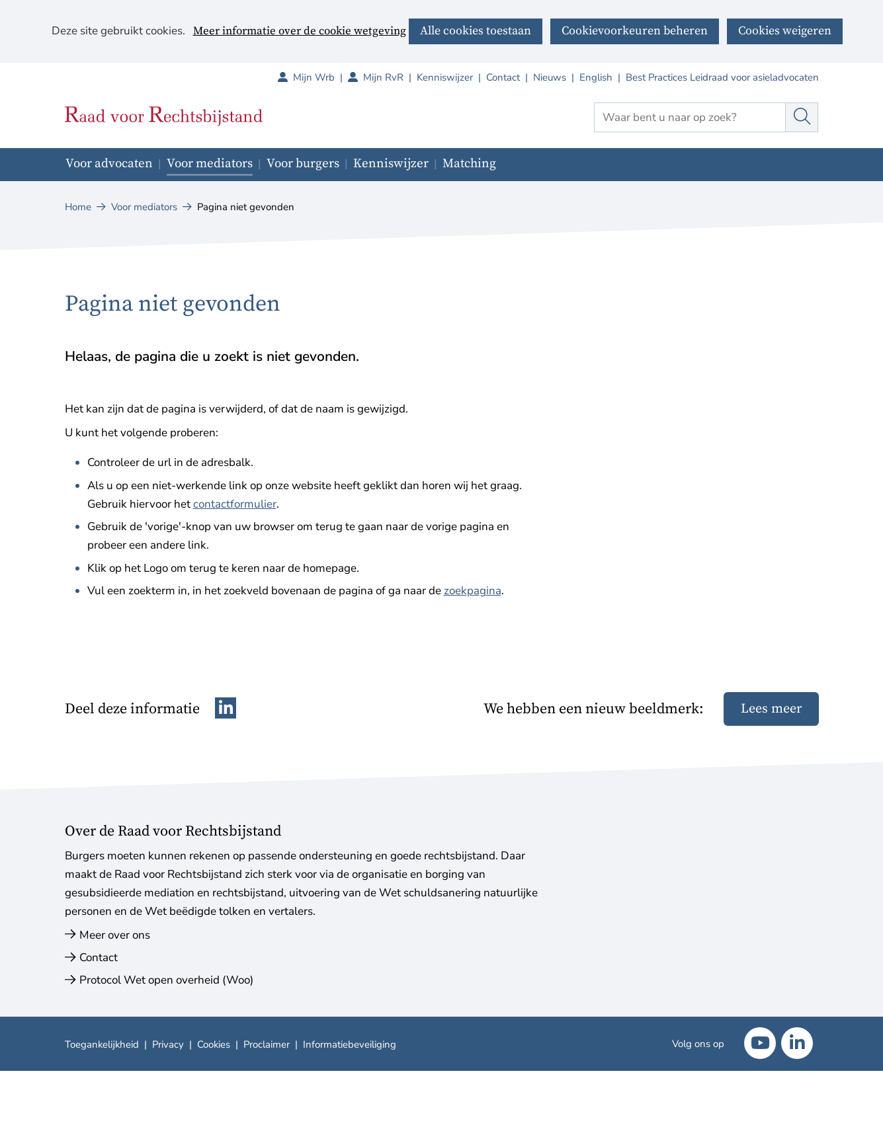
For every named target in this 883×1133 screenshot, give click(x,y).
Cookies (213, 1044)
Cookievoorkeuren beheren (635, 30)
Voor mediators (210, 163)
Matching (469, 163)
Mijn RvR (390, 77)
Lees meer (771, 709)
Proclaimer (266, 1044)
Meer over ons (114, 935)
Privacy (168, 1044)
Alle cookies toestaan (475, 30)
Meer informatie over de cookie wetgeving (299, 31)
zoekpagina (472, 590)
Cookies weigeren (784, 30)
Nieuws (549, 77)
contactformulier (234, 504)
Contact (503, 77)
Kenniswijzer (445, 77)
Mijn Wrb (320, 77)
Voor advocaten (109, 163)
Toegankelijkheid (102, 1044)
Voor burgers (303, 163)
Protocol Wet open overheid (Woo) (166, 980)
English (595, 77)
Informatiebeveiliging (349, 1044)
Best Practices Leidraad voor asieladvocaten (722, 77)
